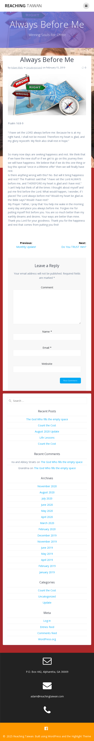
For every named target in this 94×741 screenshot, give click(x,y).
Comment (47, 287)
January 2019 (47, 572)
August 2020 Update (47, 431)
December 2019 (47, 535)
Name (47, 331)
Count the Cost (47, 425)
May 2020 (47, 511)
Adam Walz (17, 67)
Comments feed (47, 633)
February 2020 (47, 529)
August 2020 (47, 492)
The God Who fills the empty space (47, 419)
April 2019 (47, 560)
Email (47, 347)
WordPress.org (47, 639)
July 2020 (47, 498)
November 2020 (47, 486)
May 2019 (47, 553)
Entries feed (47, 627)
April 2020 (47, 517)
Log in (47, 620)
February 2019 (47, 566)
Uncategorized (34, 67)
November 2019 (47, 541)
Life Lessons (47, 437)
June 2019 (47, 547)
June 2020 (47, 504)
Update (47, 602)
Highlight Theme (81, 736)
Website (47, 364)
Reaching (23, 6)
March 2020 (47, 523)
